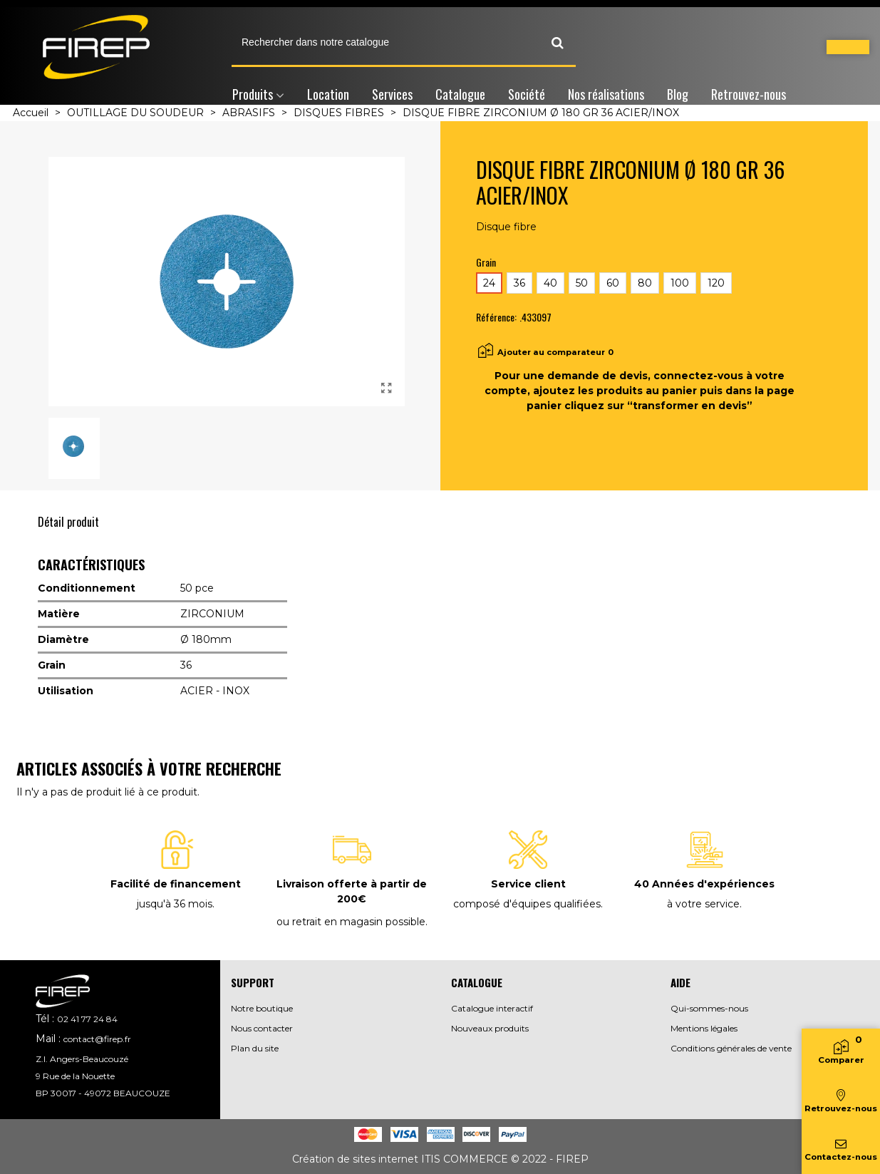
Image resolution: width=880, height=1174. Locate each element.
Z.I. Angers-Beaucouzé (82, 1059)
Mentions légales (704, 1028)
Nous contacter (262, 1028)
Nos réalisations (606, 94)
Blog (677, 94)
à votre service (703, 903)
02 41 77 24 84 (87, 1019)
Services (392, 94)
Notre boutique (262, 1008)
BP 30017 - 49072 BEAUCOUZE (103, 1093)
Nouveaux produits (490, 1028)
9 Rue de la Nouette (75, 1076)
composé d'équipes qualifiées (527, 903)
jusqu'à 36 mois (174, 903)
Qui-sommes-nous (709, 1008)
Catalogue (460, 94)
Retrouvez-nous (748, 94)
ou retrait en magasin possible (350, 921)
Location (328, 94)
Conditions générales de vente (731, 1048)
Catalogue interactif (492, 1008)
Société (526, 94)
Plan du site (255, 1048)
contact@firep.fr (97, 1039)
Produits (252, 94)
